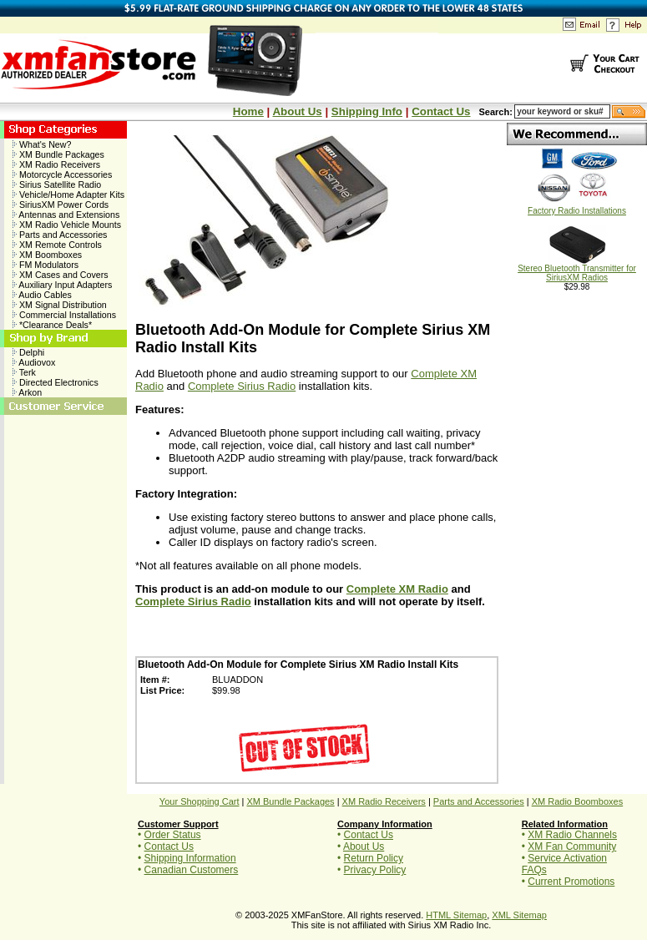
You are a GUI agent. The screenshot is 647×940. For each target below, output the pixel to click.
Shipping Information (190, 858)
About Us (296, 111)
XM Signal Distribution (60, 305)
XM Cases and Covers (61, 275)
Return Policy (373, 858)
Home (248, 111)
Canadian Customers (191, 870)
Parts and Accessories (60, 235)
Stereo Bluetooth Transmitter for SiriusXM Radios (577, 269)
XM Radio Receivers (56, 164)
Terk (24, 372)
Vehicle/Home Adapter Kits (68, 195)
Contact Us (441, 111)
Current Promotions (571, 881)
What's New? (42, 144)
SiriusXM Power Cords (61, 205)
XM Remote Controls (57, 245)
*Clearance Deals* (52, 325)
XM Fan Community (572, 846)
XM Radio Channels (572, 835)
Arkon (27, 392)
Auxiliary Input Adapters (62, 285)
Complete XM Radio (397, 589)
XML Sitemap (519, 915)
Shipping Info (366, 111)
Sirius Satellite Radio (57, 184)
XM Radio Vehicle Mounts (67, 225)
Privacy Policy (375, 870)
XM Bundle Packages (58, 154)
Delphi (28, 352)
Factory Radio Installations (577, 207)
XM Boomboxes (47, 255)
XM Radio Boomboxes (577, 801)
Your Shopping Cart (199, 801)
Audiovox (34, 362)
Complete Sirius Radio (242, 386)
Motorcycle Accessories (62, 174)
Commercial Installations (64, 315)
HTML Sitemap (456, 915)
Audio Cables (42, 295)
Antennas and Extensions (66, 215)
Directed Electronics (56, 382)
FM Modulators (45, 265)
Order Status (172, 835)
